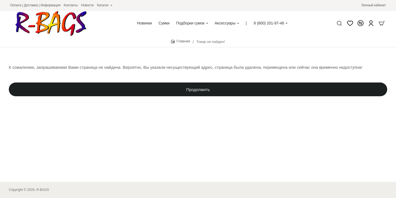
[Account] (371, 23)
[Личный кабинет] (373, 5)
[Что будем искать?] (339, 23)
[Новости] (87, 5)
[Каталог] (105, 5)
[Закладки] (350, 23)
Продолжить (198, 91)
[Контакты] (70, 5)
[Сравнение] (361, 23)
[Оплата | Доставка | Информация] (35, 5)
